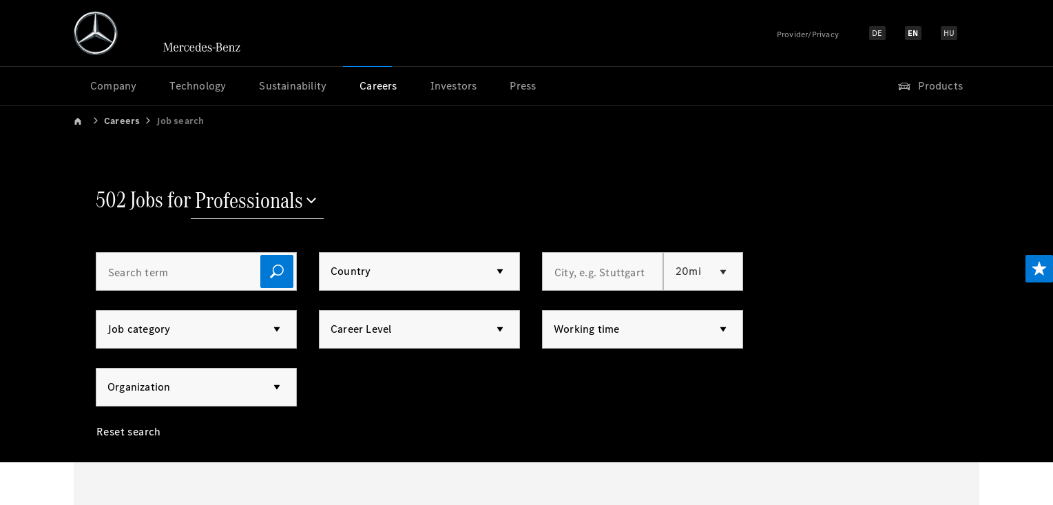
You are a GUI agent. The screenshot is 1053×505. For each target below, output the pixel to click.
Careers (122, 120)
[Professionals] (257, 202)
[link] (87, 120)
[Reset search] (128, 442)
